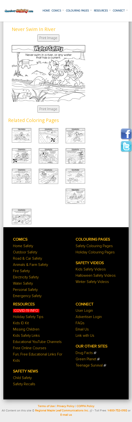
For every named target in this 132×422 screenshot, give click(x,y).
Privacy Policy (65, 406)
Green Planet (86, 359)
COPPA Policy (85, 406)
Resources (102, 10)
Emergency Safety (27, 296)
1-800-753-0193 (117, 410)
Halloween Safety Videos (96, 275)
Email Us (82, 329)
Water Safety (23, 283)
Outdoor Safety (25, 252)
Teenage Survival (89, 365)
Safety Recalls (24, 384)
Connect (120, 10)
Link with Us (85, 335)
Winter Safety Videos (92, 282)
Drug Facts (84, 353)
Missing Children (26, 329)
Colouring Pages (79, 10)
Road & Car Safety (27, 258)
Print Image (48, 38)
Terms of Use (46, 406)
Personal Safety (25, 290)
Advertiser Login (89, 317)
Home (46, 10)
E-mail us (66, 415)
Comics (58, 10)
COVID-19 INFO (26, 310)
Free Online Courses (29, 348)
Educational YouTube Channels (37, 342)
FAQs (80, 323)
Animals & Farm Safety (30, 265)
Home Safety (23, 246)
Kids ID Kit (21, 323)
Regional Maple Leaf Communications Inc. (62, 410)
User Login (84, 310)
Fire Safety (21, 271)
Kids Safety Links (26, 335)
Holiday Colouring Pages (95, 252)
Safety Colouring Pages (94, 246)
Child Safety (22, 378)
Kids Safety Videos (91, 269)
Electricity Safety (26, 277)
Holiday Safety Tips (28, 317)
